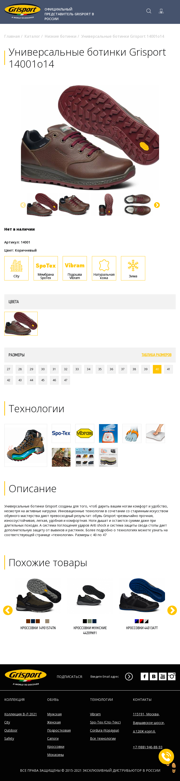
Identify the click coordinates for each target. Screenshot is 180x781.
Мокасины (55, 754)
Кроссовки (55, 746)
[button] (157, 205)
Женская (54, 722)
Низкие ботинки (60, 36)
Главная (12, 36)
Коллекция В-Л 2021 (20, 714)
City (7, 722)
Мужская (54, 714)
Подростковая (59, 730)
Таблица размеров (156, 355)
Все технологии (103, 738)
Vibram (95, 714)
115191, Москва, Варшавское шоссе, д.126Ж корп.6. (149, 723)
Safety (9, 738)
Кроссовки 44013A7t (142, 628)
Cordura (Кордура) (104, 730)
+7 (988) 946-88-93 (147, 747)
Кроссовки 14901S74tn (38, 628)
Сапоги (53, 738)
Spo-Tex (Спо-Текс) (105, 722)
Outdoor (10, 730)
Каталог (32, 36)
